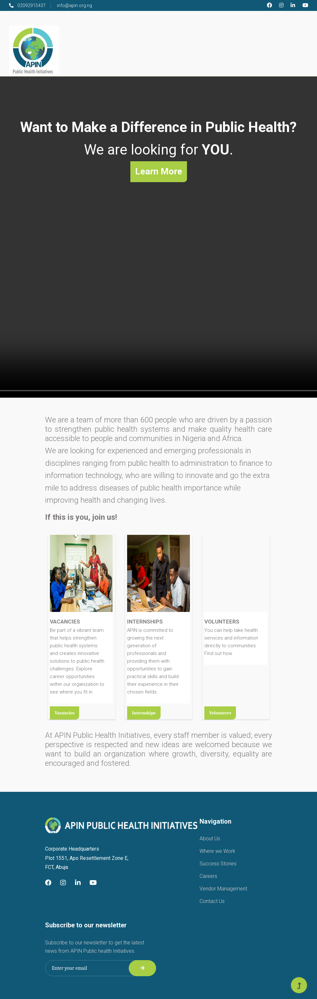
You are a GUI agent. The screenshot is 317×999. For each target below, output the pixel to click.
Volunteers (220, 713)
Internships (144, 713)
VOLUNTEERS (221, 621)
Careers (208, 876)
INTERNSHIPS (145, 621)
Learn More (158, 171)
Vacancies (64, 713)
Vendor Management (223, 889)
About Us (210, 838)
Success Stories (218, 864)
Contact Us (212, 901)
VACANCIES (65, 621)
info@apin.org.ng (74, 5)
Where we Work (217, 851)
